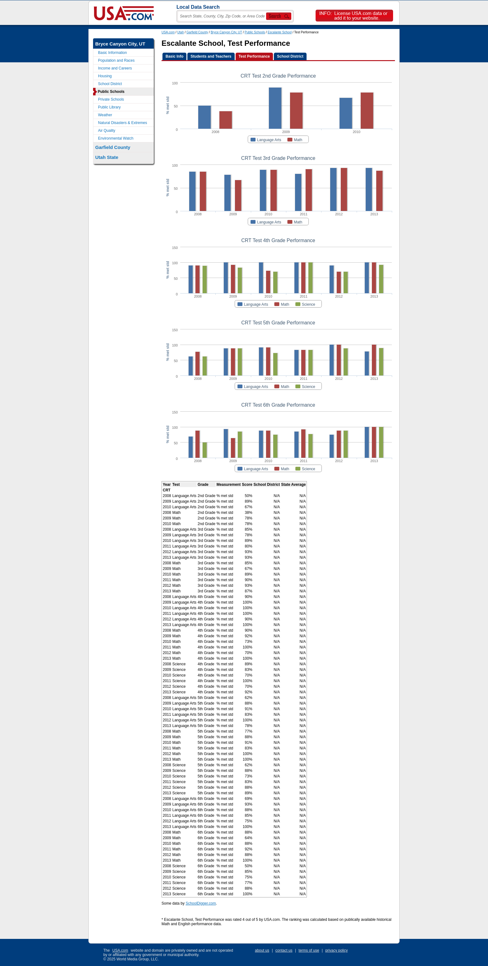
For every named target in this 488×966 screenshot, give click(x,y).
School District (110, 84)
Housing (105, 76)
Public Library (109, 107)
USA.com (168, 32)
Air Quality (106, 130)
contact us (284, 950)
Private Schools (111, 99)
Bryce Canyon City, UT (226, 32)
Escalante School (280, 32)
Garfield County (197, 32)
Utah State (106, 157)
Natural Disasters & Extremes (122, 123)
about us (262, 950)
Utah (180, 32)
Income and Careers (115, 68)
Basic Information (112, 52)
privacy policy (336, 950)
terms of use (308, 950)
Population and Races (116, 60)
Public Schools (255, 32)
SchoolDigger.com (200, 903)
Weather (105, 115)
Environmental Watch (116, 138)
